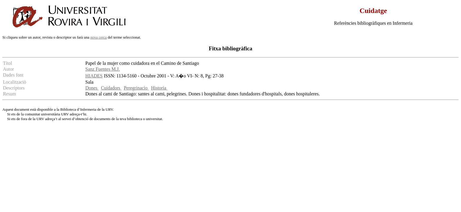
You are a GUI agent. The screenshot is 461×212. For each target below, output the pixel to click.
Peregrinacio (136, 87)
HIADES (94, 75)
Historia (159, 87)
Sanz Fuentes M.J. (102, 69)
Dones (91, 87)
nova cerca (98, 37)
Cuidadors (111, 87)
